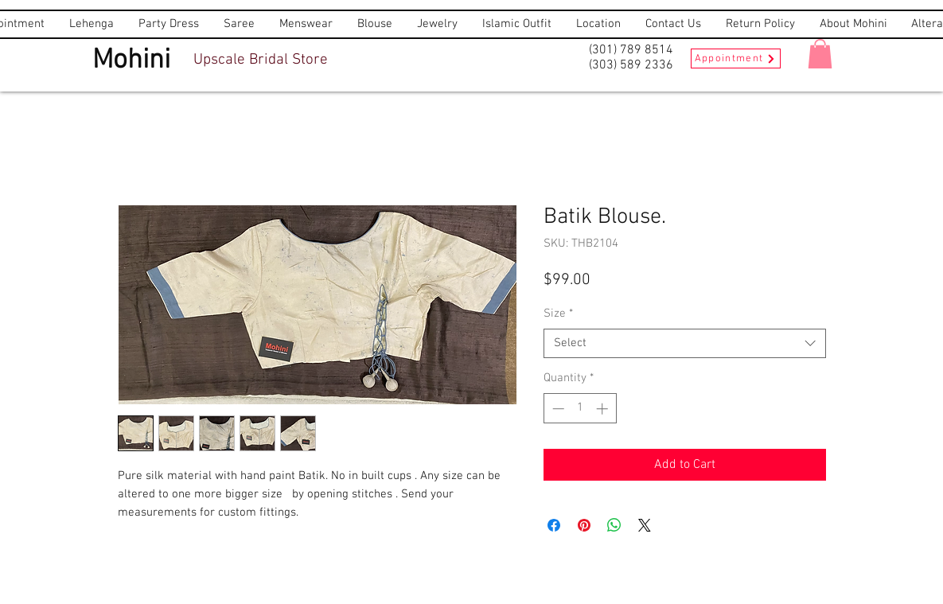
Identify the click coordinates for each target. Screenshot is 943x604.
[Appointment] (736, 58)
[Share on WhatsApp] (614, 525)
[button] (820, 53)
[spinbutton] (580, 408)
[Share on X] (644, 525)
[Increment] (603, 408)
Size (558, 313)
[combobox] (685, 344)
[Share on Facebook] (553, 525)
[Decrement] (556, 408)
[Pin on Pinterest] (584, 525)
